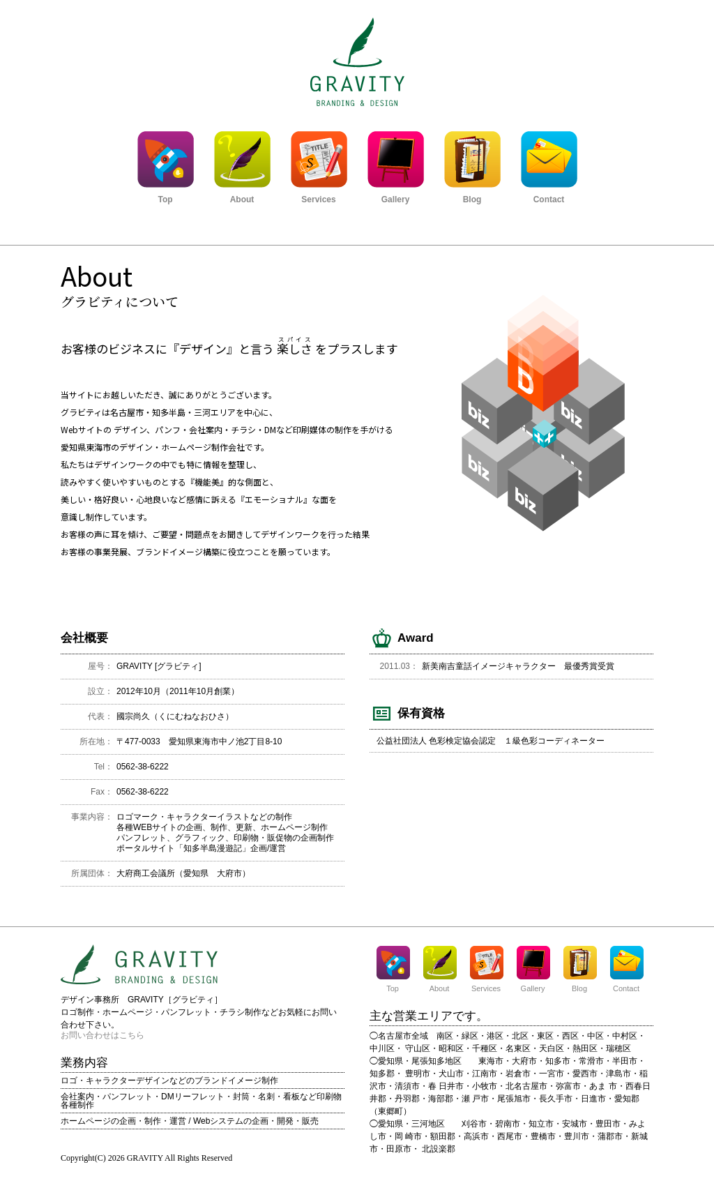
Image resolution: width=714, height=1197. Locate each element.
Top (165, 195)
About (242, 195)
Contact (548, 195)
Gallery (395, 195)
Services (318, 195)
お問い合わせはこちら (102, 1035)
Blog (472, 195)
